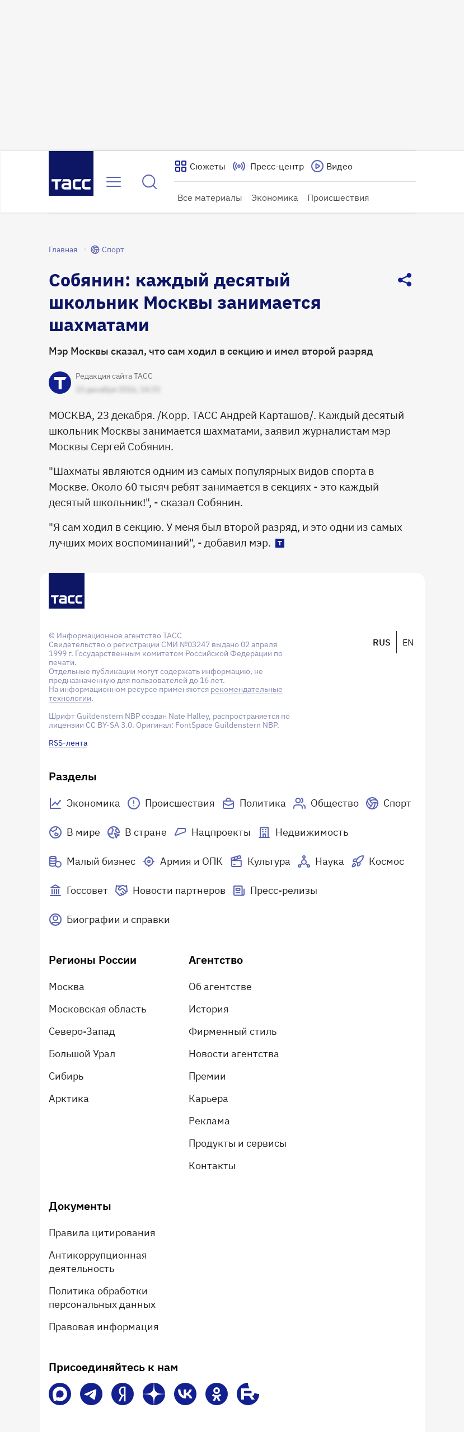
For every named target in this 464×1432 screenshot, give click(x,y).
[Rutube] (248, 1394)
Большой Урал (82, 1053)
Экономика (274, 197)
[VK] (185, 1394)
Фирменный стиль (232, 1031)
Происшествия (338, 197)
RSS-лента (68, 742)
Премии (207, 1076)
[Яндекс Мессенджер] (122, 1394)
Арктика (69, 1098)
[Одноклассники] (216, 1394)
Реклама (209, 1120)
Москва (67, 986)
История (209, 1008)
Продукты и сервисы (238, 1143)
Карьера (208, 1098)
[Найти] (149, 182)
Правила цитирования (102, 1232)
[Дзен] (154, 1394)
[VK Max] (60, 1394)
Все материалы (209, 197)
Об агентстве (220, 986)
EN (408, 642)
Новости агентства (234, 1053)
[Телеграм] (91, 1394)
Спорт (107, 249)
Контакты (212, 1165)
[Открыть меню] (113, 182)
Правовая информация (104, 1326)
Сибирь (66, 1076)
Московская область (97, 1008)
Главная (63, 249)
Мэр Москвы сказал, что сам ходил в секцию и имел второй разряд (211, 351)
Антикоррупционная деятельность (98, 1262)
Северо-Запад (82, 1031)
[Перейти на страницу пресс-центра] (268, 166)
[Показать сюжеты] (200, 166)
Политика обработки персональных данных (102, 1297)
